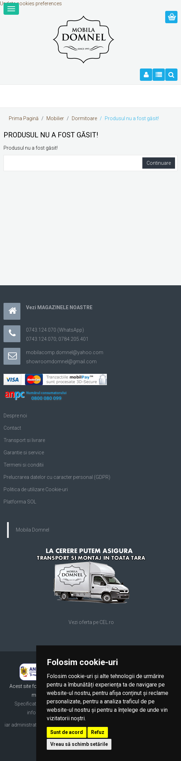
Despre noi (15, 415)
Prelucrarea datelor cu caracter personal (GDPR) (57, 477)
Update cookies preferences (31, 3)
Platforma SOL (20, 502)
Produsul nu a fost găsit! (132, 118)
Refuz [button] (97, 732)
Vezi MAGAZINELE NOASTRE (59, 307)
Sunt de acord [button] (66, 732)
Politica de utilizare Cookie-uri (36, 489)
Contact (12, 428)
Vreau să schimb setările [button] (79, 744)
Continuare (159, 163)
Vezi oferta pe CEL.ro (91, 622)
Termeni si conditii (24, 465)
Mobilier (55, 118)
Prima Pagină (24, 118)
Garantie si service (24, 452)
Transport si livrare (24, 440)
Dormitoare (84, 118)
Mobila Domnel (32, 530)
